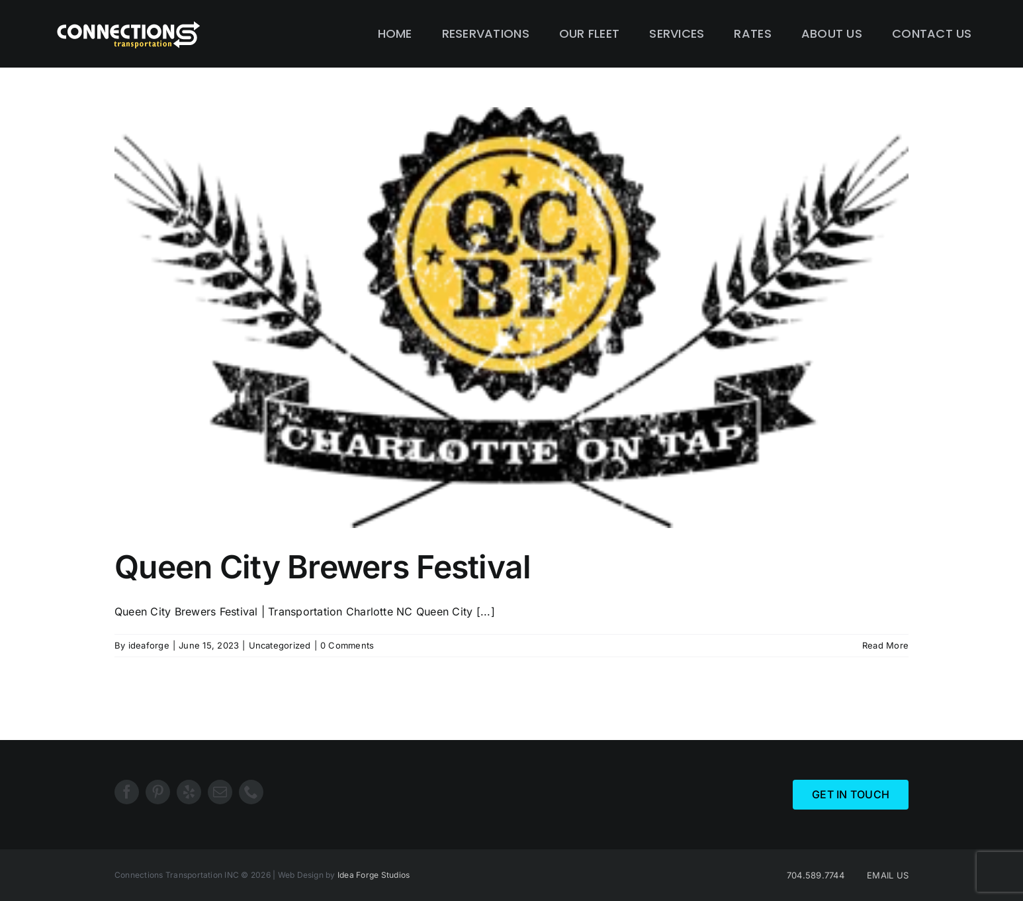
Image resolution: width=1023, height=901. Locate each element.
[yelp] (189, 792)
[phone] (251, 792)
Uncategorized (280, 645)
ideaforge (148, 645)
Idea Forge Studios (373, 875)
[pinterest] (158, 792)
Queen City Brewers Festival (322, 566)
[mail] (220, 792)
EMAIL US (888, 875)
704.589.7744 (815, 875)
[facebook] (126, 792)
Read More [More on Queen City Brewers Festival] (885, 645)
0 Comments (347, 645)
